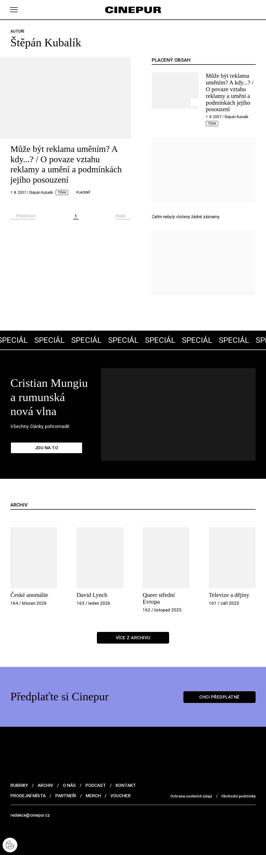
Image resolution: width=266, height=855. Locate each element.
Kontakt (126, 766)
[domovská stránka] (133, 9)
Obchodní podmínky (238, 777)
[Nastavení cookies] (10, 844)
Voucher (120, 776)
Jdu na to (47, 431)
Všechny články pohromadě (41, 409)
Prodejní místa (28, 776)
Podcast (95, 766)
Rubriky (19, 766)
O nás (69, 766)
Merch (93, 776)
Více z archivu (133, 618)
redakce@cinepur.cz (30, 796)
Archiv (45, 766)
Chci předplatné (219, 677)
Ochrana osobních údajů (191, 777)
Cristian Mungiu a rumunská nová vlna (63, 387)
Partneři (65, 776)
